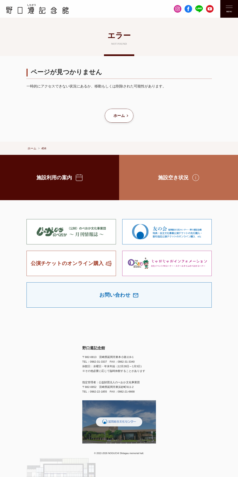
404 (43, 148)
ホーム (119, 116)
